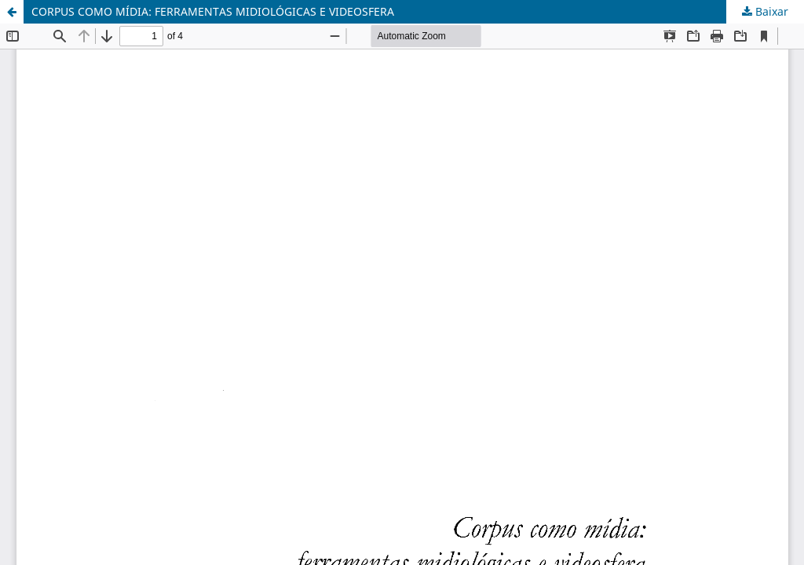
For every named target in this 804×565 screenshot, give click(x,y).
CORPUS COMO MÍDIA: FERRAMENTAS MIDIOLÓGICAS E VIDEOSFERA (212, 11)
